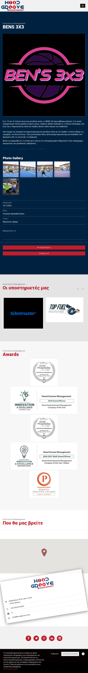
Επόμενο (44, 253)
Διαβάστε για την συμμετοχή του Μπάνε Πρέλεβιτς (24, 149)
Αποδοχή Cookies (70, 654)
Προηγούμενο (44, 247)
